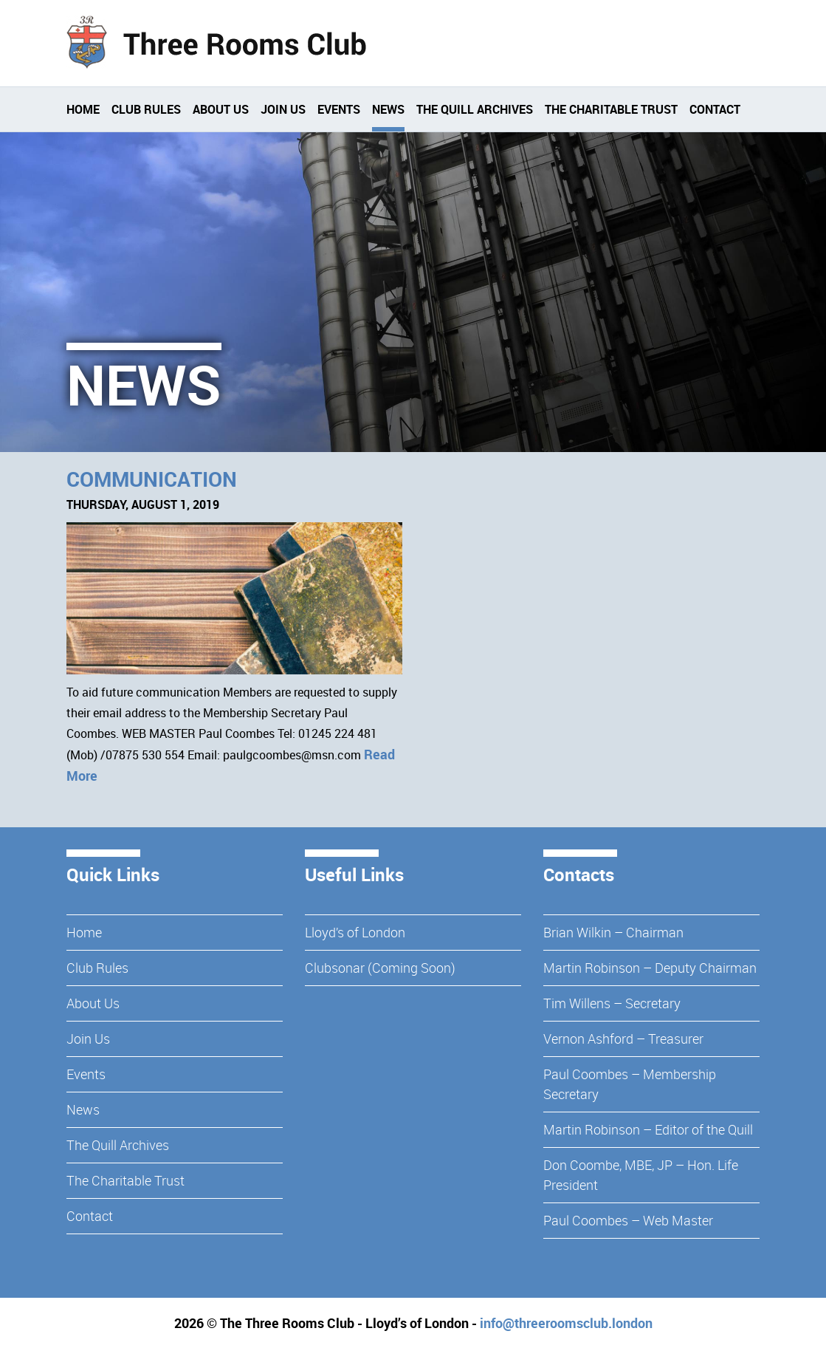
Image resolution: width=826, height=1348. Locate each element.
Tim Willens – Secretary (612, 1003)
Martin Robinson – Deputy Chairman (650, 967)
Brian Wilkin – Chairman (613, 932)
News (388, 109)
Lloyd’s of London (355, 932)
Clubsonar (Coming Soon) (380, 967)
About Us (221, 109)
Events (338, 109)
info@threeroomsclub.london (566, 1323)
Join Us (283, 109)
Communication (151, 479)
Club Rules (146, 109)
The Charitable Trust (611, 109)
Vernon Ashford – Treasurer (623, 1038)
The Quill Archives (474, 109)
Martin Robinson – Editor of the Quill (648, 1129)
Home (83, 109)
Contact (714, 109)
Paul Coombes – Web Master (628, 1220)
